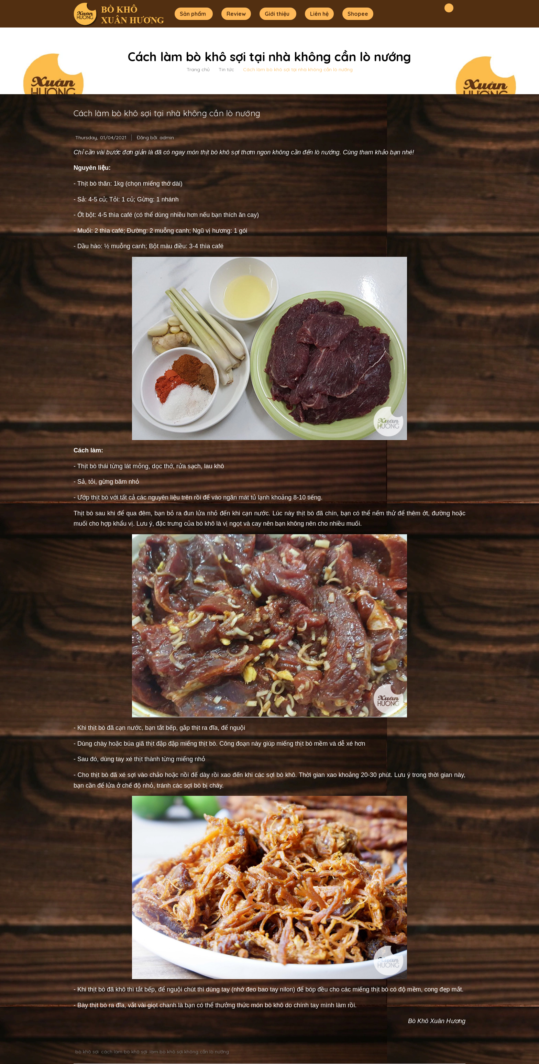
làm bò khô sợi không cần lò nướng (189, 1052)
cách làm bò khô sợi (124, 1052)
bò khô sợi (87, 1052)
